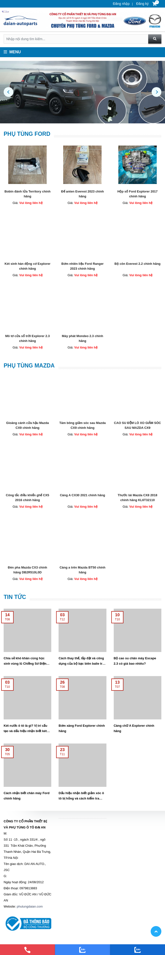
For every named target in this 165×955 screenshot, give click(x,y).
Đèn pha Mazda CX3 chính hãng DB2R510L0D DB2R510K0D (27, 572)
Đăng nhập (121, 4)
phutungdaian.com (30, 906)
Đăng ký (141, 4)
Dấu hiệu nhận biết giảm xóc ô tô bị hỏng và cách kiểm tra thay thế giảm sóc (81, 798)
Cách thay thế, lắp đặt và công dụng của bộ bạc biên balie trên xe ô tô (82, 663)
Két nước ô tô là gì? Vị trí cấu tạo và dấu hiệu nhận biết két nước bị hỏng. (25, 731)
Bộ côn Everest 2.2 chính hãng (137, 264)
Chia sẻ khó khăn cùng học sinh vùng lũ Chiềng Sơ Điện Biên (25, 663)
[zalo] (82, 949)
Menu (12, 52)
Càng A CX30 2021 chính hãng (82, 495)
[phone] (27, 949)
